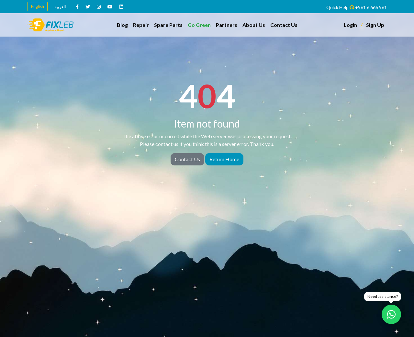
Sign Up (375, 25)
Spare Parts (168, 25)
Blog (122, 25)
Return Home (224, 159)
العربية (60, 6)
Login (350, 25)
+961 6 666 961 (371, 7)
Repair (141, 25)
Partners (226, 25)
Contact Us (283, 25)
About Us (253, 25)
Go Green (199, 25)
